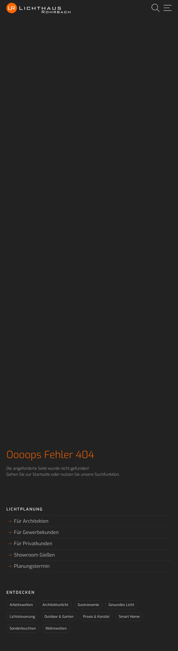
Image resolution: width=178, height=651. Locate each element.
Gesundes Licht (121, 604)
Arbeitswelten (21, 604)
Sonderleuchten (23, 628)
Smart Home (129, 616)
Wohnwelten (56, 628)
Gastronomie (88, 604)
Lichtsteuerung (22, 616)
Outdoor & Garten (59, 616)
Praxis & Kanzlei (96, 616)
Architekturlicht (55, 604)
